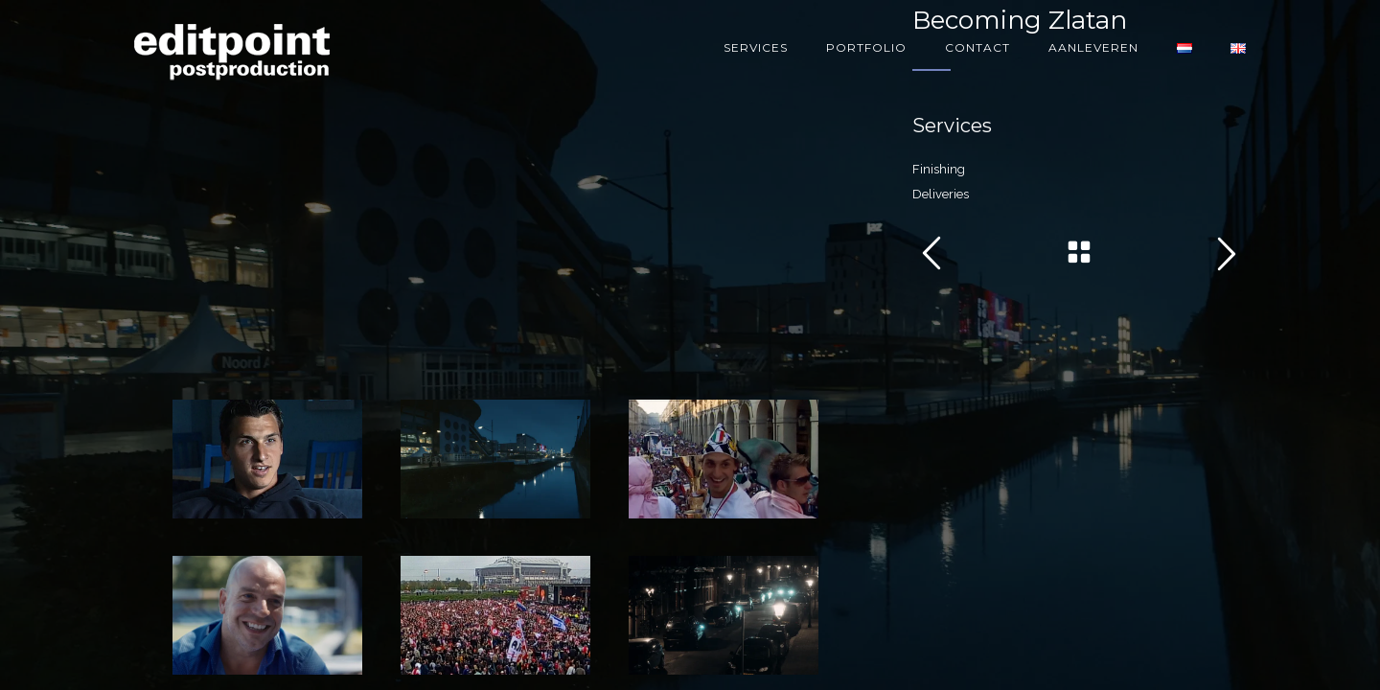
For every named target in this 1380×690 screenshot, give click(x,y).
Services (756, 47)
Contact (977, 47)
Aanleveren (1093, 47)
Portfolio (866, 47)
